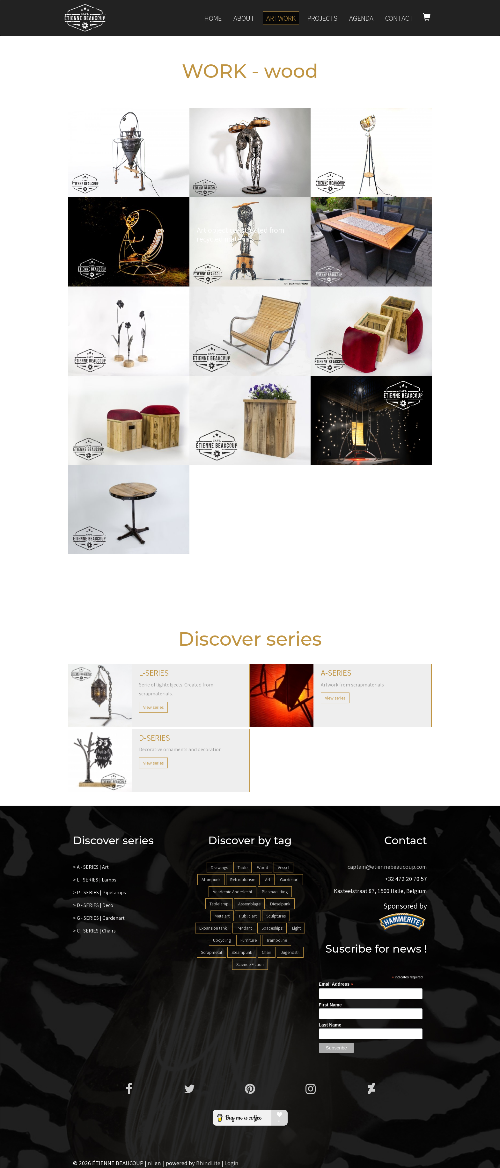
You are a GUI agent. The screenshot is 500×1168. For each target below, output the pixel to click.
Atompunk (211, 879)
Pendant (244, 928)
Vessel (283, 867)
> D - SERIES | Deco (93, 905)
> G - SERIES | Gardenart (99, 918)
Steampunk (242, 952)
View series (153, 707)
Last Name (330, 1024)
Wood (262, 867)
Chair (266, 952)
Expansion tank (213, 928)
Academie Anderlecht (232, 892)
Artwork (281, 18)
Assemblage (249, 904)
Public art (248, 916)
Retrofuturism (242, 879)
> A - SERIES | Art (91, 867)
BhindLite (208, 1163)
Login (231, 1163)
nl (150, 1163)
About (243, 18)
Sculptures (276, 916)
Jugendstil (290, 952)
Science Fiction (250, 964)
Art (267, 879)
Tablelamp (219, 904)
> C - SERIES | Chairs (94, 930)
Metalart (222, 916)
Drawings (219, 867)
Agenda (361, 18)
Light (296, 928)
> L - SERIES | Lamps (94, 879)
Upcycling (222, 940)
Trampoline (276, 940)
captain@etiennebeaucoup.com (387, 866)
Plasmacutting (275, 892)
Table (242, 867)
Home (213, 18)
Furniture (248, 940)
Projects (322, 18)
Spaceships (272, 928)
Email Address (336, 984)
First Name (330, 1004)
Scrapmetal (211, 952)
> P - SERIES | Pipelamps (99, 892)
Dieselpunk (280, 904)
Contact (399, 18)
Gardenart (289, 879)
